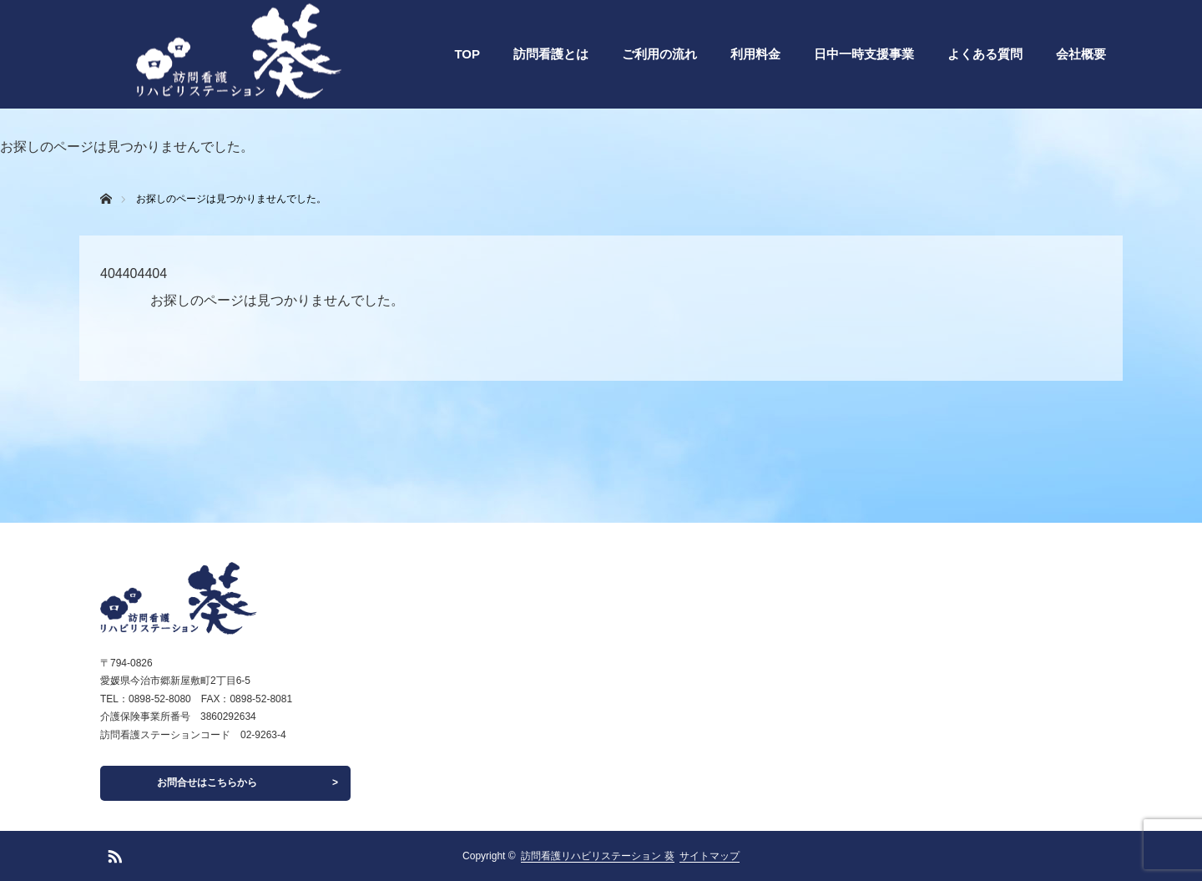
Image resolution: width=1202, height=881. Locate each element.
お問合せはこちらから (207, 782)
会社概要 (1081, 54)
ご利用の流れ (659, 54)
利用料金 (755, 54)
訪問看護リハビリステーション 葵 (597, 856)
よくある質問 (985, 54)
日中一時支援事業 (864, 54)
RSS (112, 853)
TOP (467, 54)
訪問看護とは (550, 54)
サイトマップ (709, 856)
